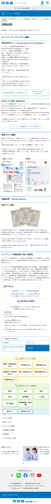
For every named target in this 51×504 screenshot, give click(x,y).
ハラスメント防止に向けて (14, 485)
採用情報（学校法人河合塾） (31, 488)
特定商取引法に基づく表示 (32, 483)
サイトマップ (39, 485)
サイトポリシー (29, 485)
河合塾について (16, 488)
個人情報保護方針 (16, 483)
